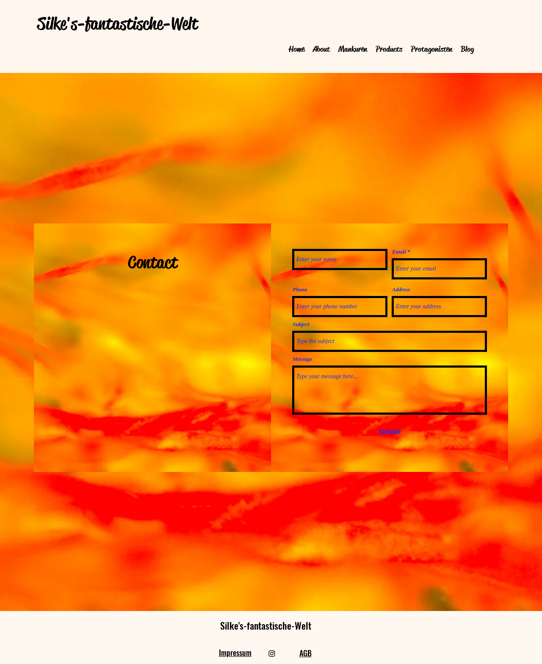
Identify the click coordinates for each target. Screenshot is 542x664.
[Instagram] (272, 653)
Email (399, 251)
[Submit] (389, 432)
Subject (301, 324)
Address (401, 289)
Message (302, 359)
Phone (300, 289)
